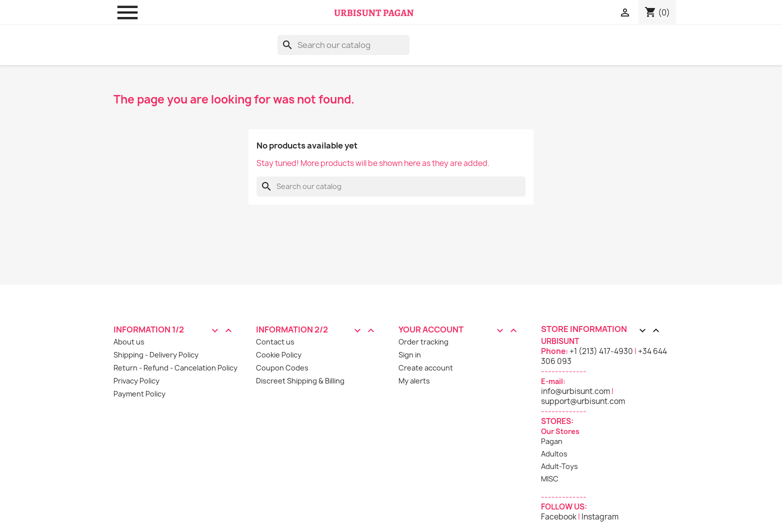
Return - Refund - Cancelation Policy (176, 367)
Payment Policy (140, 393)
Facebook (558, 517)
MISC (549, 479)
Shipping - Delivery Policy (156, 355)
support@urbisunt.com (583, 401)
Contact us (275, 341)
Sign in (409, 355)
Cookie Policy (279, 355)
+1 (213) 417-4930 (601, 351)
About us (129, 341)
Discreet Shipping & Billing (300, 381)
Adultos (554, 453)
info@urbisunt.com (575, 391)
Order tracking (423, 341)
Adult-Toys (559, 466)
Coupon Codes (282, 367)
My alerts (414, 381)
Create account (425, 367)
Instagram (600, 517)
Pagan (551, 441)
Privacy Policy (137, 381)
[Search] (344, 45)
